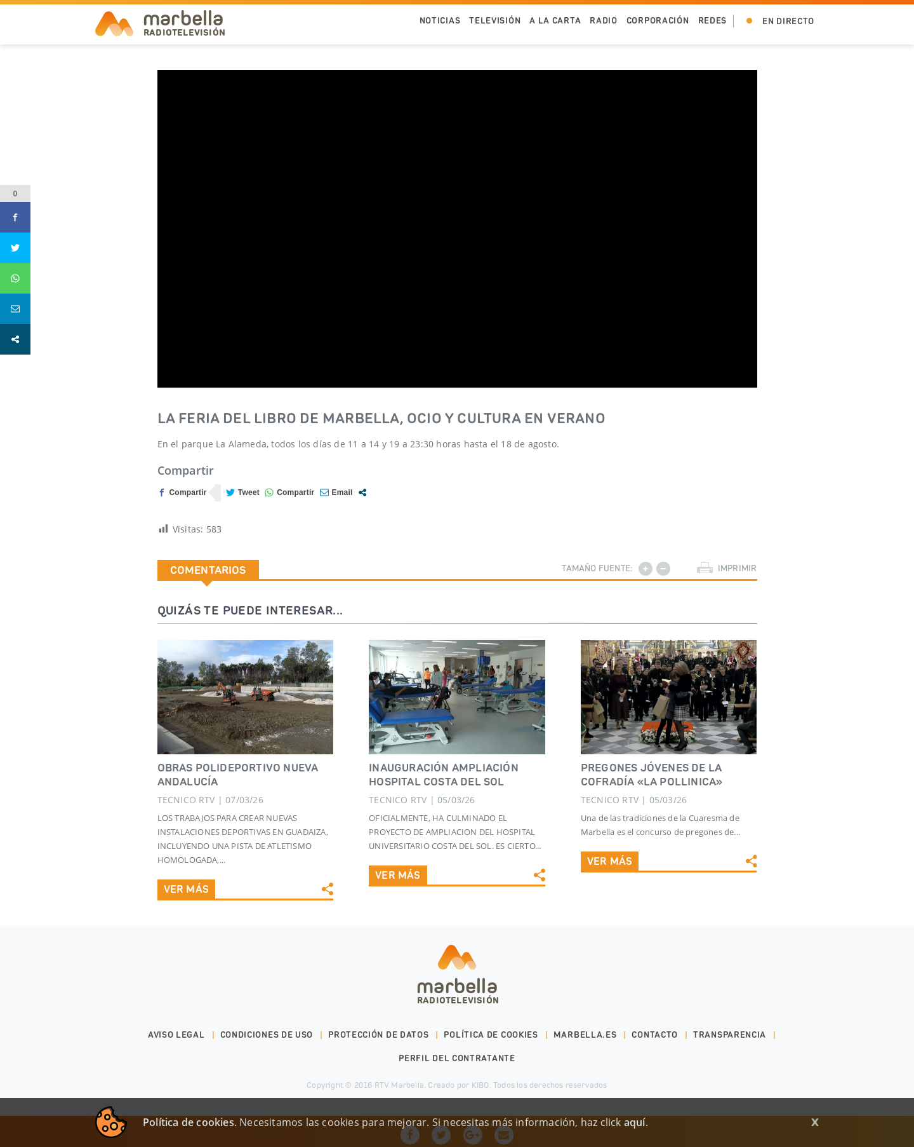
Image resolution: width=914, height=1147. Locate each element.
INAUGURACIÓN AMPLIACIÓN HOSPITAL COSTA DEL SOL (444, 775)
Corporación (657, 20)
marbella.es (585, 1034)
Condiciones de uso (267, 1034)
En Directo (788, 21)
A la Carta (555, 20)
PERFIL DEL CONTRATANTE (457, 1058)
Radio (604, 20)
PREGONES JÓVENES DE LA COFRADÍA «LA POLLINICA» (652, 775)
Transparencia (729, 1034)
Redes (712, 20)
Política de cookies (491, 1034)
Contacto (655, 1034)
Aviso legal (176, 1034)
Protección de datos (378, 1034)
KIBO (480, 1085)
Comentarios (208, 570)
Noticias (440, 20)
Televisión (494, 20)
